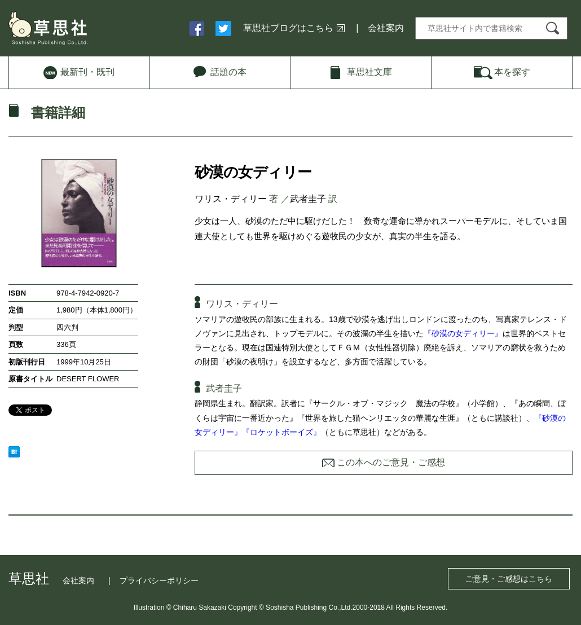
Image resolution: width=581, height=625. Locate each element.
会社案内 (386, 28)
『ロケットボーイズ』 (281, 432)
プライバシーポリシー (159, 580)
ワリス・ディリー (231, 199)
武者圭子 (308, 199)
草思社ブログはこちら (288, 28)
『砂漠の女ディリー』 (463, 333)
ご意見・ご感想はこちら (508, 578)
